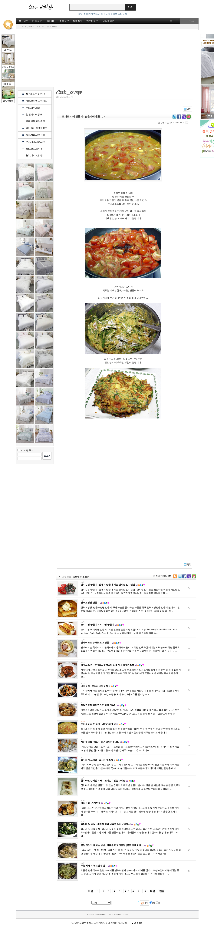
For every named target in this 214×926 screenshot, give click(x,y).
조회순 (85, 577)
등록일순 (77, 577)
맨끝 (161, 891)
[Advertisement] (107, 58)
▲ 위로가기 (137, 923)
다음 (152, 891)
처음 (90, 891)
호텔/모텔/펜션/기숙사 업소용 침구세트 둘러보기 (102, 14)
